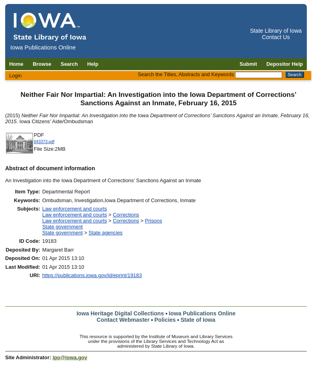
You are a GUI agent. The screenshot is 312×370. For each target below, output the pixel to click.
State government (62, 227)
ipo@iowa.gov (70, 357)
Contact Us (276, 37)
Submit (248, 64)
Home (16, 64)
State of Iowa (198, 320)
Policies (165, 320)
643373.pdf (44, 142)
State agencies (105, 233)
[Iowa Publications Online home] (50, 26)
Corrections (126, 215)
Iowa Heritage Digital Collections (120, 313)
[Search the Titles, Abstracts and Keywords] (258, 75)
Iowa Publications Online (202, 313)
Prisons (153, 221)
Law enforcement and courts (74, 209)
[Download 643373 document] (19, 152)
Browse (42, 64)
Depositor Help (285, 64)
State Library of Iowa (276, 31)
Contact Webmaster (123, 320)
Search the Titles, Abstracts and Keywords (186, 74)
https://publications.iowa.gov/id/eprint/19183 (92, 275)
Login (15, 76)
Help (92, 64)
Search (69, 64)
